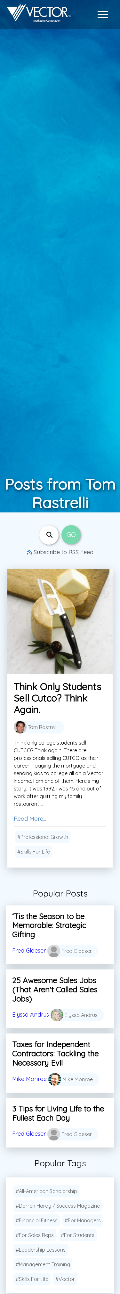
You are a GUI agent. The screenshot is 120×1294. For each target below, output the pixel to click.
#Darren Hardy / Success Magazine (58, 1206)
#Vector (65, 1279)
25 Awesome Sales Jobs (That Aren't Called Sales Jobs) (54, 990)
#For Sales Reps (35, 1235)
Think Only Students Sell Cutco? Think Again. (57, 698)
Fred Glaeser (29, 950)
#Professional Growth (42, 837)
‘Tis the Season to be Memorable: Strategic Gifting (49, 926)
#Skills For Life (33, 851)
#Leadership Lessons (41, 1250)
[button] (104, 14)
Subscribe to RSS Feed (60, 552)
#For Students (77, 1235)
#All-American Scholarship (46, 1191)
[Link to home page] (37, 14)
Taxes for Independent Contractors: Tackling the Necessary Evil (55, 1054)
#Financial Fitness (37, 1220)
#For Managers (83, 1220)
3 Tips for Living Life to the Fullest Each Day (58, 1113)
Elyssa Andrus (30, 1014)
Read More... (30, 818)
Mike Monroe (29, 1078)
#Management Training (43, 1264)
